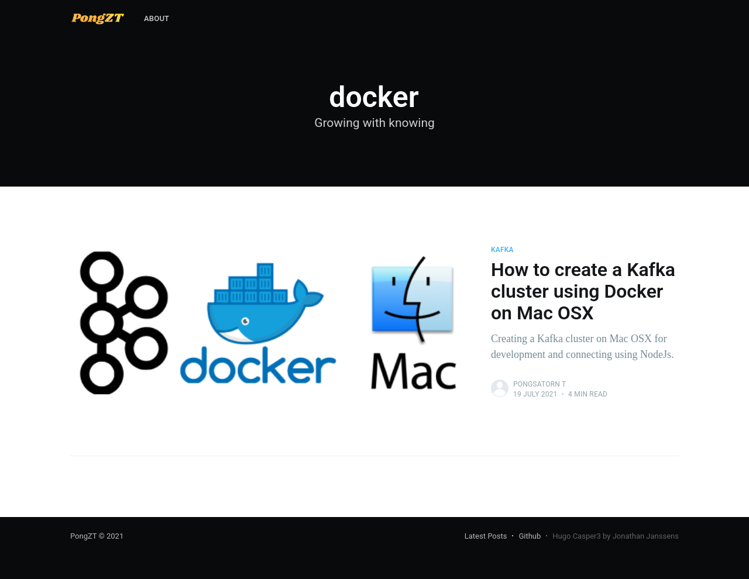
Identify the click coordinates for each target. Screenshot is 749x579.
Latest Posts (486, 536)
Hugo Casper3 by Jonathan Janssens (615, 536)
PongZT (83, 536)
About (156, 18)
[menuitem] (156, 19)
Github (529, 536)
